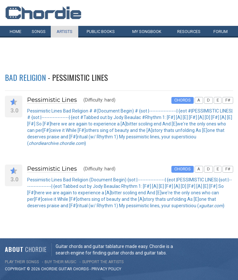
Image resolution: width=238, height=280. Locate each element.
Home (15, 31)
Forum (220, 31)
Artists (64, 31)
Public (101, 31)
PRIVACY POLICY (106, 269)
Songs (39, 31)
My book (146, 31)
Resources (188, 31)
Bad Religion (25, 77)
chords (81, 269)
